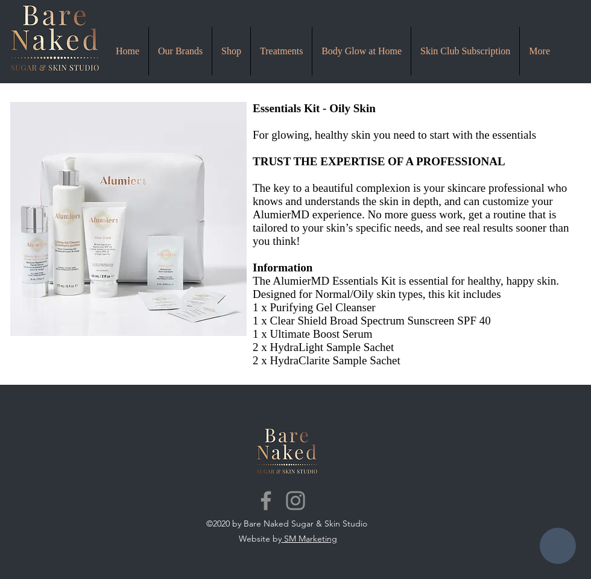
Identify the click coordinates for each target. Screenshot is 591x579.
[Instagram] (295, 500)
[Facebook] (266, 500)
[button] (281, 51)
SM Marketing (309, 538)
